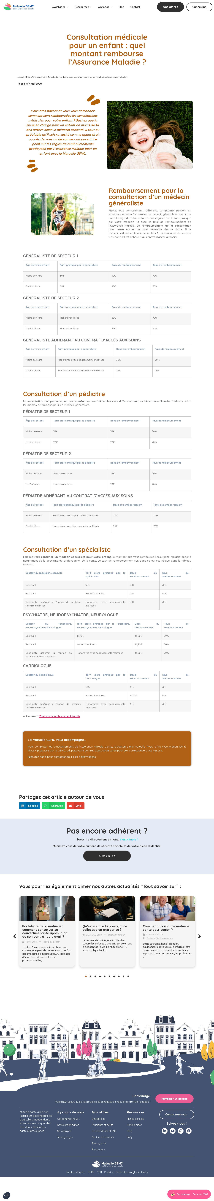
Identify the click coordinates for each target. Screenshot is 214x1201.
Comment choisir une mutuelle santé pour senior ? (166, 928)
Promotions (98, 1149)
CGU (99, 1172)
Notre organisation (68, 1124)
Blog (28, 77)
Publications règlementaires (132, 1172)
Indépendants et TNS (104, 1131)
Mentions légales (76, 1172)
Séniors (151, 938)
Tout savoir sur (39, 77)
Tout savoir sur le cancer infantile (59, 716)
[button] (29, 805)
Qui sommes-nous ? (68, 1118)
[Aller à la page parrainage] (189, 1193)
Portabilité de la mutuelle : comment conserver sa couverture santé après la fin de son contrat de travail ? (45, 931)
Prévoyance (99, 1143)
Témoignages (65, 1137)
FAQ (129, 1137)
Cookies (108, 1172)
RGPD (91, 1172)
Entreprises (98, 1118)
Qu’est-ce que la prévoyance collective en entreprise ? (105, 928)
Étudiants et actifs (102, 1124)
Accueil (21, 77)
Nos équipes (64, 1131)
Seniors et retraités (103, 1137)
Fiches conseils (135, 1118)
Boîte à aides (134, 1124)
